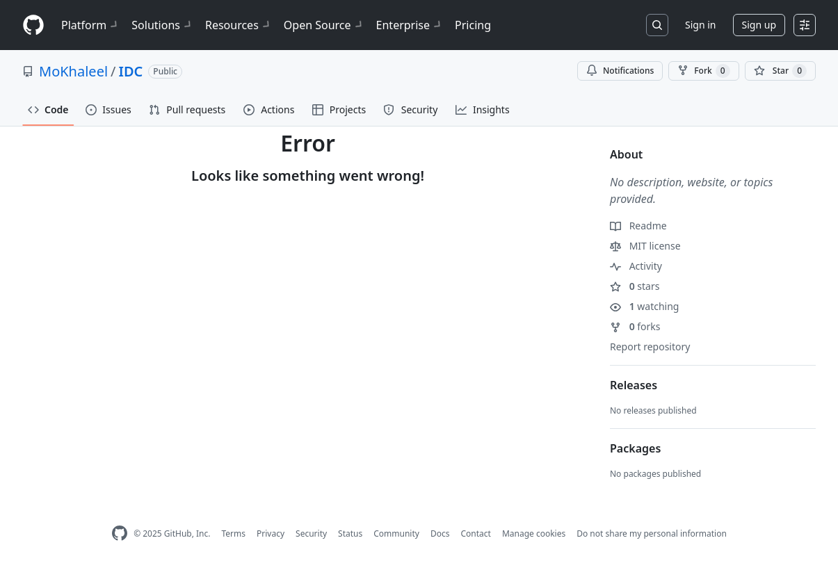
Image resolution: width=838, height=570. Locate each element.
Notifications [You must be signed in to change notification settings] (620, 70)
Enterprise (410, 25)
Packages (635, 448)
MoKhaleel (73, 71)
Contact (475, 533)
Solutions (162, 25)
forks (635, 326)
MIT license (645, 245)
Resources (239, 25)
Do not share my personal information (652, 533)
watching (644, 306)
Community (396, 533)
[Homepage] (33, 25)
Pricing (473, 25)
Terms (233, 533)
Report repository (650, 346)
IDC (131, 71)
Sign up (759, 24)
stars (634, 286)
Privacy (270, 533)
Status (350, 533)
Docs (440, 533)
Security (311, 533)
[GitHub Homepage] (119, 533)
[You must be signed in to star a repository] (780, 71)
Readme (638, 225)
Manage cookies (533, 533)
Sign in (700, 24)
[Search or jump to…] (657, 25)
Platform (90, 25)
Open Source (324, 25)
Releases (633, 385)
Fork (703, 71)
